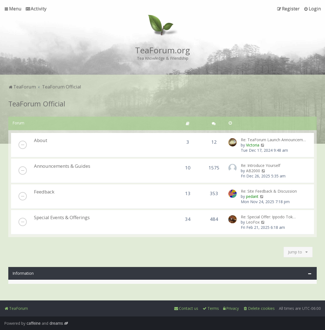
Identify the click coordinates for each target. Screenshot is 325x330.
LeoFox (253, 222)
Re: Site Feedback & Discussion (269, 191)
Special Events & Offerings (62, 217)
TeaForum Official (36, 103)
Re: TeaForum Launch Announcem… (273, 139)
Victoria (252, 145)
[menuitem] (36, 8)
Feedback (44, 191)
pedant (252, 196)
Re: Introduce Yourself (260, 165)
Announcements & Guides (62, 166)
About (40, 140)
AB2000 (253, 170)
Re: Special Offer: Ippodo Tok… (268, 216)
